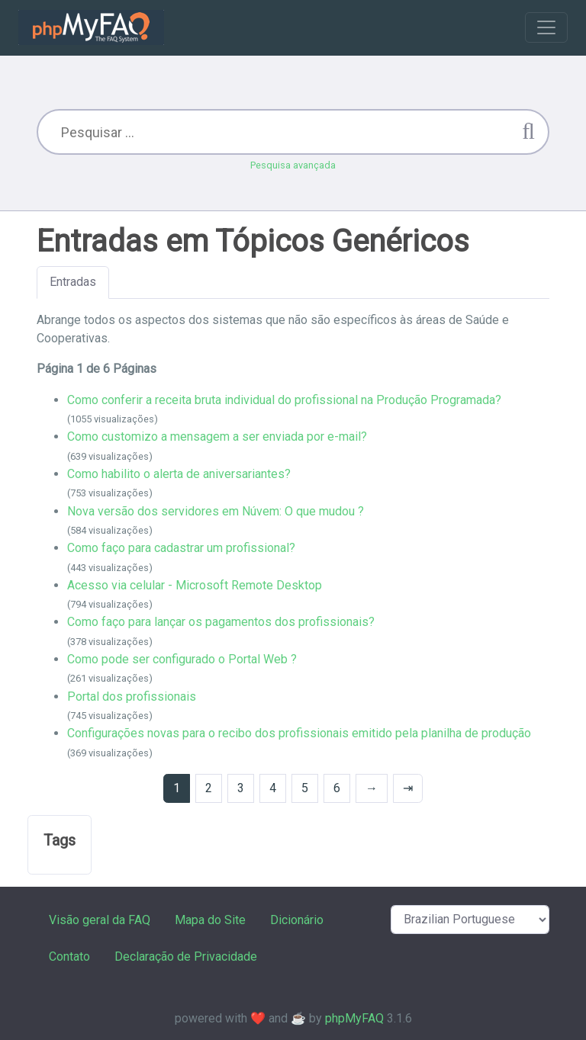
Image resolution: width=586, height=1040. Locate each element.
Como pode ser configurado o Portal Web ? (182, 659)
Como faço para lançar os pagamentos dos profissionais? (221, 622)
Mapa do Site (210, 920)
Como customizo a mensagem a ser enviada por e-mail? (217, 436)
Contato (69, 956)
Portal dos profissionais (131, 696)
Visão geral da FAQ (99, 920)
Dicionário (297, 920)
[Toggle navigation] (546, 27)
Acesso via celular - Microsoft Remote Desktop (194, 585)
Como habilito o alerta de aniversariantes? (179, 474)
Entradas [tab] (73, 281)
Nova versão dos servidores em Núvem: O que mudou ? (215, 511)
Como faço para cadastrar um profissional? (181, 548)
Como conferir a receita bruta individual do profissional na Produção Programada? (284, 400)
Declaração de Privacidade (185, 956)
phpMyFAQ (354, 1018)
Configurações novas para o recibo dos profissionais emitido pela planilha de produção (299, 733)
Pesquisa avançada (293, 165)
